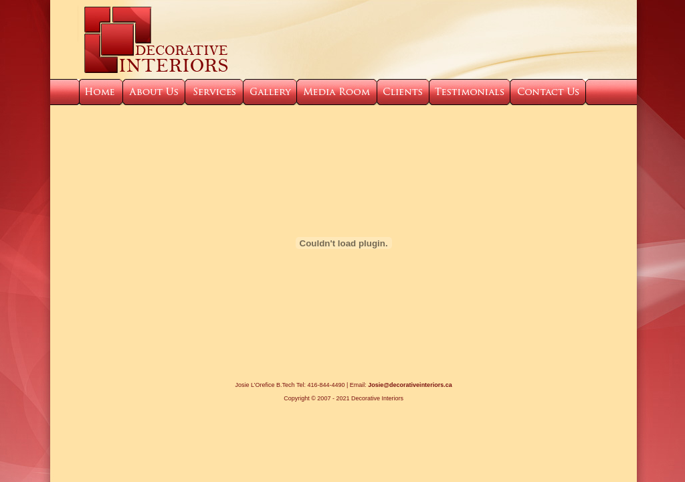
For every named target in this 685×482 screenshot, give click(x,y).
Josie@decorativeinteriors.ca (410, 385)
